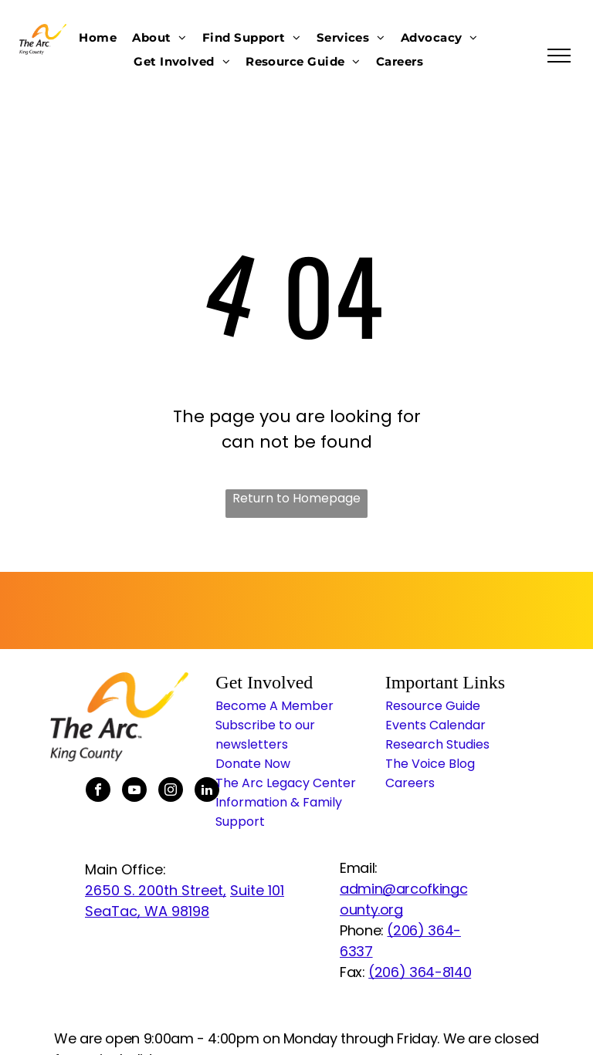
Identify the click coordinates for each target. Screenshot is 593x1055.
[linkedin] (207, 791)
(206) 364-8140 (419, 972)
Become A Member (274, 706)
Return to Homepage (296, 498)
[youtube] (134, 791)
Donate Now (252, 764)
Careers (410, 783)
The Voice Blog (430, 764)
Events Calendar (435, 725)
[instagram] (170, 791)
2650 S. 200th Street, (155, 890)
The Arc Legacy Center (285, 783)
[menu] (559, 56)
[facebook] (98, 791)
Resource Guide (432, 706)
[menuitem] (97, 37)
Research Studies (437, 744)
